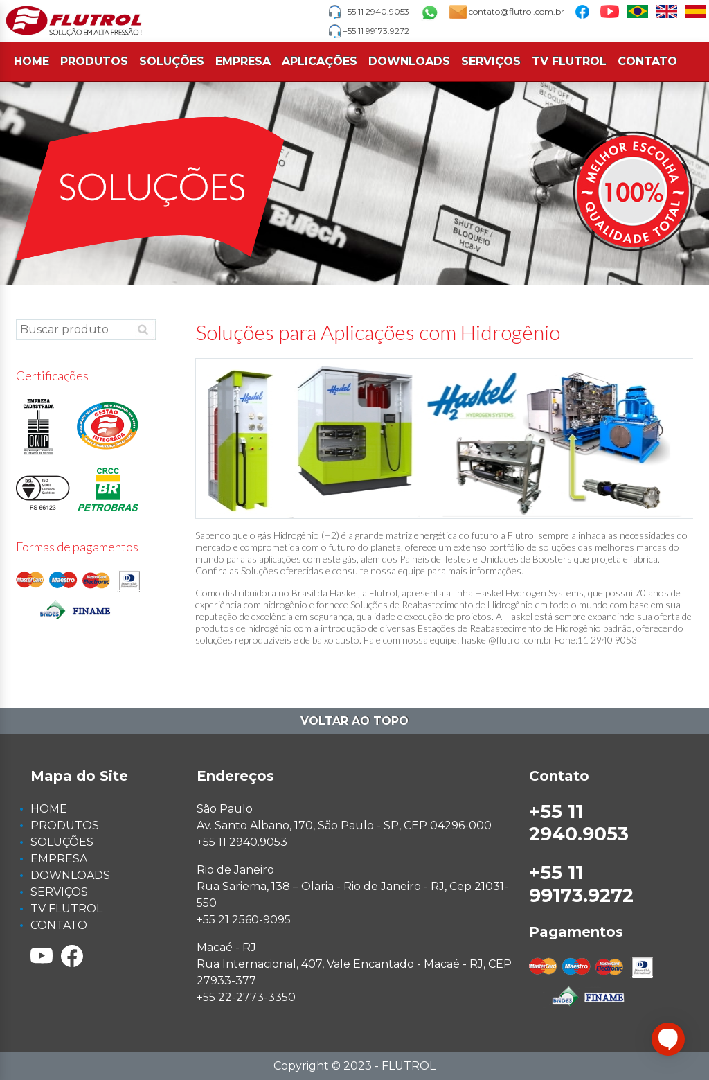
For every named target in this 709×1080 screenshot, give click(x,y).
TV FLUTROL (569, 61)
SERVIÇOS (491, 61)
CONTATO (647, 61)
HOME (31, 61)
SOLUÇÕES (171, 61)
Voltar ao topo (354, 720)
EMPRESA (243, 61)
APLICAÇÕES (319, 61)
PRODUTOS (94, 61)
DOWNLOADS (409, 61)
